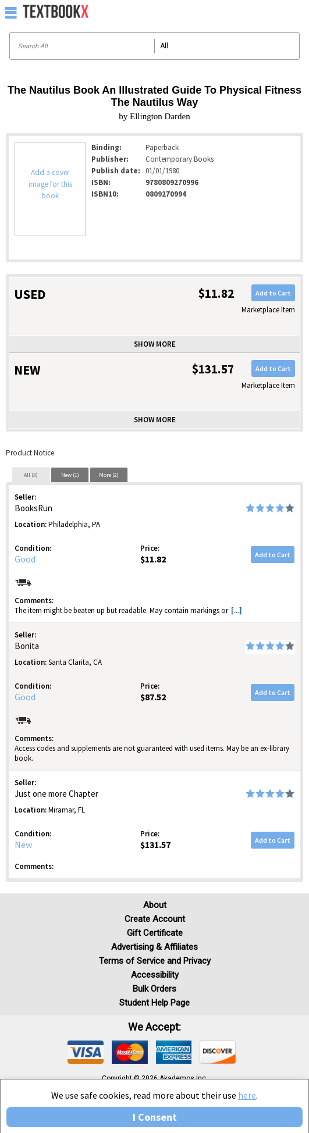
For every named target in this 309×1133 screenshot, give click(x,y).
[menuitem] (275, 11)
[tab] (31, 474)
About (154, 905)
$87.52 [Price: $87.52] (153, 697)
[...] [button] (236, 610)
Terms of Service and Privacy (155, 961)
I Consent (155, 1117)
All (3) (31, 475)
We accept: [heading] (154, 1027)
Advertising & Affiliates (154, 947)
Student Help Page (154, 1002)
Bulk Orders (154, 989)
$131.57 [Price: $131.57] (155, 844)
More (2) (109, 475)
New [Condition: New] (23, 844)
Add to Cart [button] (273, 292)
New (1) (70, 475)
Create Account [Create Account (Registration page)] (155, 919)
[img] (86, 1052)
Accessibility (155, 975)
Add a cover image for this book (50, 184)
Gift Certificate (155, 933)
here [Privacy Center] (247, 1095)
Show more (155, 344)
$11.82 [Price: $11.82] (153, 559)
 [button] (11, 12)
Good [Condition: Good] (25, 559)
